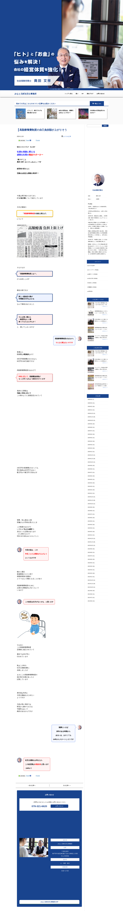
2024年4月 (90, 483)
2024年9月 (90, 465)
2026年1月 (90, 410)
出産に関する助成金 (93, 278)
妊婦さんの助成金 (92, 282)
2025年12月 (90, 413)
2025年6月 (90, 434)
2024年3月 (90, 486)
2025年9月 (90, 423)
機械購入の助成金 (92, 287)
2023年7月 (90, 514)
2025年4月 (90, 441)
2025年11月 (90, 416)
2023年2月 (90, 531)
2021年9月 (90, 590)
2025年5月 (90, 437)
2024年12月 (90, 455)
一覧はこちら (97, 103)
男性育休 (91, 291)
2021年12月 (90, 580)
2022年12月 (90, 538)
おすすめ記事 (67, 136)
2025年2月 (90, 448)
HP (83, 93)
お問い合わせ (100, 93)
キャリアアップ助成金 (93, 269)
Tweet (27, 140)
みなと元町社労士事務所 (25, 94)
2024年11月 (90, 458)
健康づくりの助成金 (93, 274)
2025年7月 (90, 430)
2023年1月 (90, 535)
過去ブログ (90, 93)
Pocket (38, 140)
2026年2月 (90, 406)
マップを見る (65, 855)
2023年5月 (90, 521)
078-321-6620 (39, 806)
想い (77, 93)
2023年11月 (90, 500)
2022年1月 (90, 576)
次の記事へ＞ (67, 785)
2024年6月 (90, 476)
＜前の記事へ (32, 785)
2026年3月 (90, 403)
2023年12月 (90, 496)
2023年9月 (90, 507)
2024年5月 (90, 479)
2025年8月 (90, 427)
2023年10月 (90, 503)
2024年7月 (90, 472)
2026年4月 (90, 399)
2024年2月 (90, 489)
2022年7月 (90, 555)
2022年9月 (90, 548)
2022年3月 (90, 569)
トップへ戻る (69, 93)
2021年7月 (90, 597)
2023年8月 (90, 510)
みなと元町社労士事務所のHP (49, 902)
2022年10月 (90, 545)
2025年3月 (90, 444)
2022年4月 (90, 566)
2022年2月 (90, 573)
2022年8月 (90, 552)
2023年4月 (90, 524)
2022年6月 (90, 559)
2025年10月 (90, 420)
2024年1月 (90, 493)
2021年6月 (90, 601)
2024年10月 (90, 462)
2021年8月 (90, 594)
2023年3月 (90, 528)
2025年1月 (90, 451)
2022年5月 (90, 562)
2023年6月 (90, 517)
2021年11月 (90, 583)
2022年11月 (90, 542)
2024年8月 (90, 469)
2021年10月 (90, 587)
